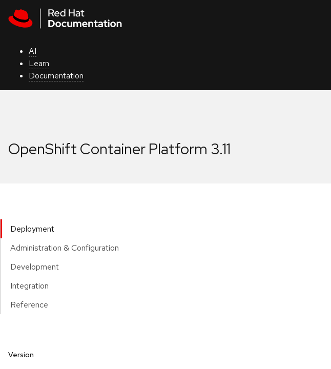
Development (34, 266)
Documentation (56, 75)
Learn (39, 63)
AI (32, 51)
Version (21, 354)
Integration (29, 285)
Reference (29, 304)
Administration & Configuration (64, 247)
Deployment (32, 228)
